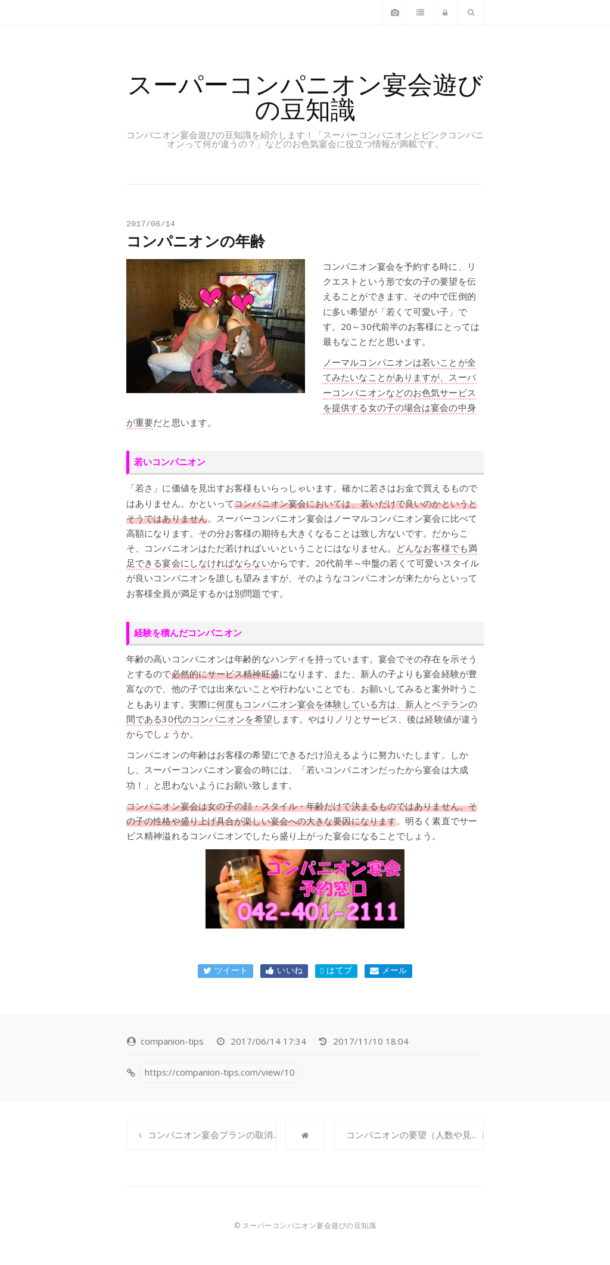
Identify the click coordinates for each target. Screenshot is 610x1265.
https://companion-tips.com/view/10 (220, 1072)
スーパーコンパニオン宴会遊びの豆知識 (305, 96)
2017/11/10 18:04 (371, 1041)
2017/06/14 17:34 (268, 1041)
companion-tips (172, 1041)
